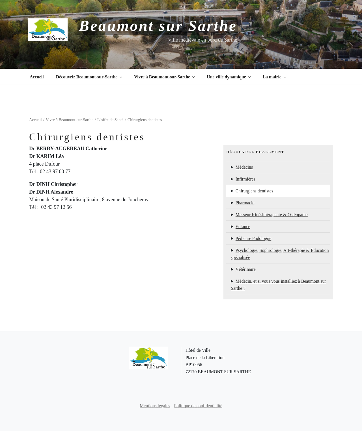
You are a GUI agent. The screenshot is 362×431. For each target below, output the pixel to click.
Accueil (37, 76)
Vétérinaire (246, 269)
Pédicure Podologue (253, 238)
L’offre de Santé (110, 119)
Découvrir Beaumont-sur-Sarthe (89, 76)
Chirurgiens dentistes (254, 190)
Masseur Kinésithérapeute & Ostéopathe (272, 214)
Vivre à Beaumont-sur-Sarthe (165, 76)
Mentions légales (155, 405)
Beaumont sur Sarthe (158, 25)
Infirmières (245, 179)
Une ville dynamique (229, 76)
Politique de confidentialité (198, 405)
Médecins (244, 167)
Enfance (243, 226)
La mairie (275, 76)
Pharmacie (245, 202)
